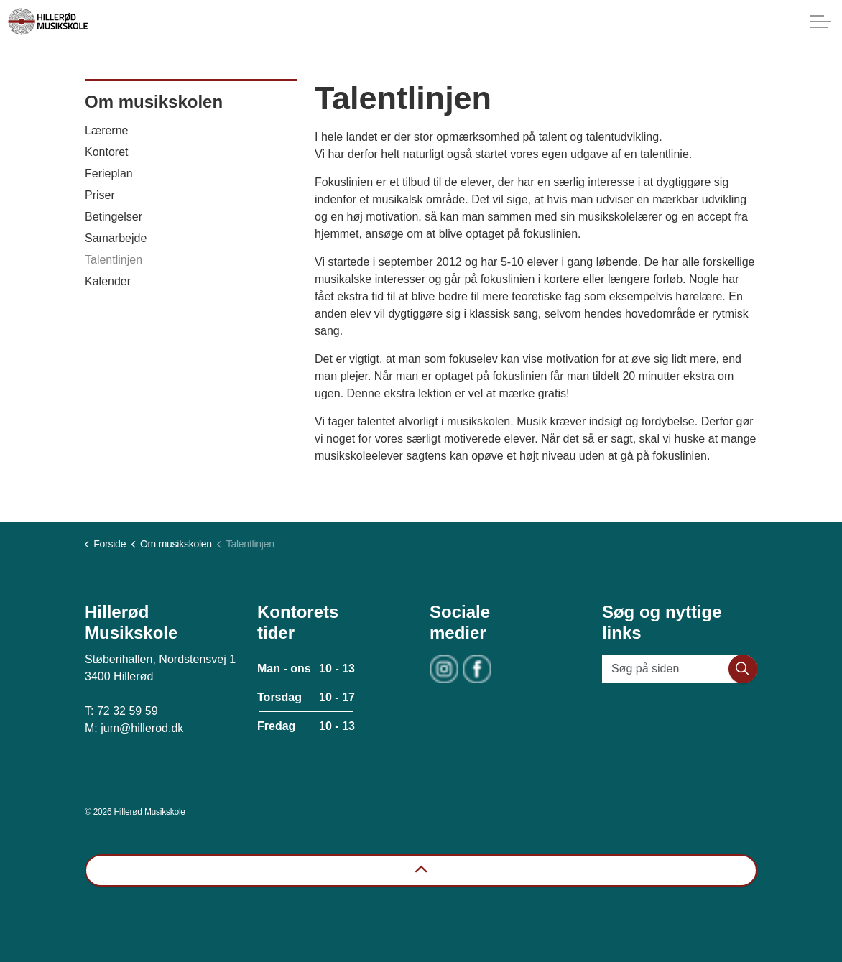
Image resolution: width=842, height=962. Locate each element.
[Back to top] (421, 870)
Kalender (108, 281)
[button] (742, 669)
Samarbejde (116, 238)
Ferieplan (109, 173)
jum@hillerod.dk (142, 728)
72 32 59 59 (127, 711)
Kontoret (106, 152)
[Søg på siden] (679, 669)
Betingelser (113, 217)
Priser (100, 195)
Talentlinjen (113, 260)
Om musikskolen (154, 101)
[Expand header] (820, 21)
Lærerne (106, 130)
